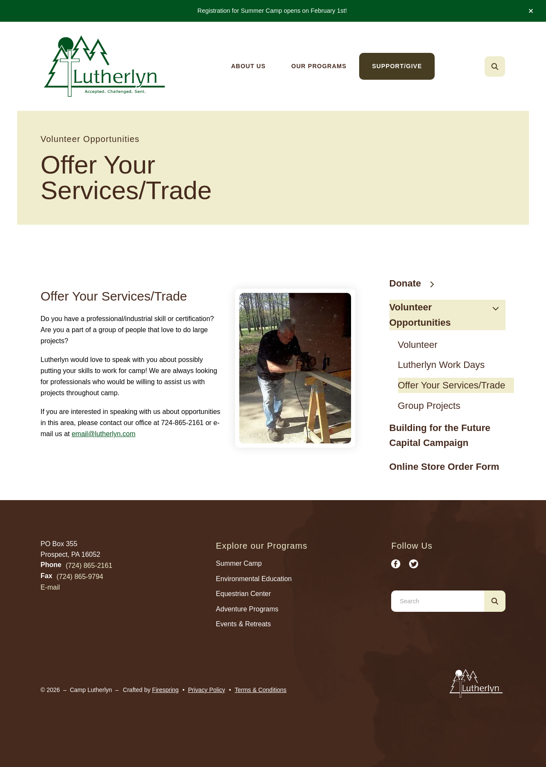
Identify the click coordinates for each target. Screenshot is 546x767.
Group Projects (429, 405)
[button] (531, 11)
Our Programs (318, 66)
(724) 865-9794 (80, 576)
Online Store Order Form (444, 466)
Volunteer (418, 344)
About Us (248, 66)
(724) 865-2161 (89, 565)
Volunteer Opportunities (447, 315)
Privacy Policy (206, 689)
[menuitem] (248, 66)
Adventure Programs (247, 609)
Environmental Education (254, 578)
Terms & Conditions (260, 689)
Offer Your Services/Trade (451, 385)
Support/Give (397, 66)
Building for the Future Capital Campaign (440, 436)
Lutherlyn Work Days (441, 364)
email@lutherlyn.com (104, 433)
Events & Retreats (243, 624)
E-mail (50, 587)
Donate (416, 283)
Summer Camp (239, 563)
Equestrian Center (243, 593)
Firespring (165, 689)
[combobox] (437, 601)
